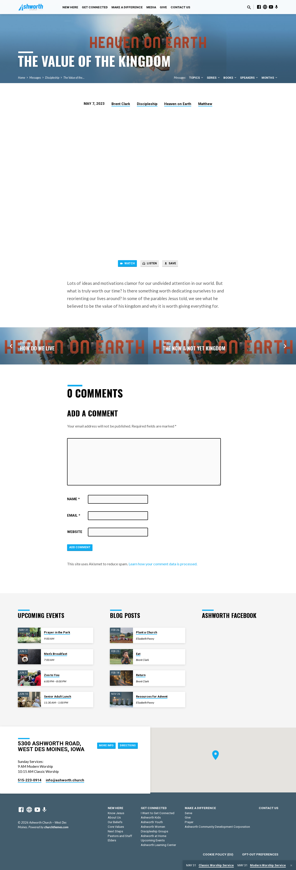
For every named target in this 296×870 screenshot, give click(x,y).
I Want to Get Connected (157, 813)
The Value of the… (73, 77)
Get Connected (95, 7)
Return (140, 675)
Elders (112, 840)
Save (173, 264)
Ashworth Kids (151, 817)
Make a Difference (127, 7)
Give (163, 7)
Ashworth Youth (152, 822)
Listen (149, 264)
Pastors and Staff (120, 836)
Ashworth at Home (153, 836)
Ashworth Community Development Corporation (217, 826)
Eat (138, 654)
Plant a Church (146, 632)
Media (151, 7)
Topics (196, 77)
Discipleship (52, 77)
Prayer (189, 822)
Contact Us (180, 7)
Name (73, 501)
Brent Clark (120, 104)
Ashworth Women (153, 826)
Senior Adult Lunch (57, 696)
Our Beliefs (115, 822)
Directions (126, 750)
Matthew (205, 104)
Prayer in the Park (57, 632)
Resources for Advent (151, 696)
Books (230, 77)
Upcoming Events (153, 840)
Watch (124, 264)
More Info (126, 741)
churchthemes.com (56, 827)
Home (21, 77)
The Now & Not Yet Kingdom (194, 349)
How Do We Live (37, 349)
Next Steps (115, 831)
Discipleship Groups (154, 831)
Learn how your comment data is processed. (163, 566)
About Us (114, 817)
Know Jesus (116, 813)
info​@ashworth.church (65, 780)
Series (213, 77)
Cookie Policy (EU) (218, 854)
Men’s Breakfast (55, 654)
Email (73, 517)
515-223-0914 (29, 780)
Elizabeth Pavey (145, 638)
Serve (188, 813)
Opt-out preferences (260, 854)
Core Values (116, 826)
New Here (70, 7)
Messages (35, 77)
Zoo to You (51, 675)
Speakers (249, 77)
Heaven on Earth (177, 104)
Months (270, 77)
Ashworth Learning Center (158, 845)
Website (74, 533)
